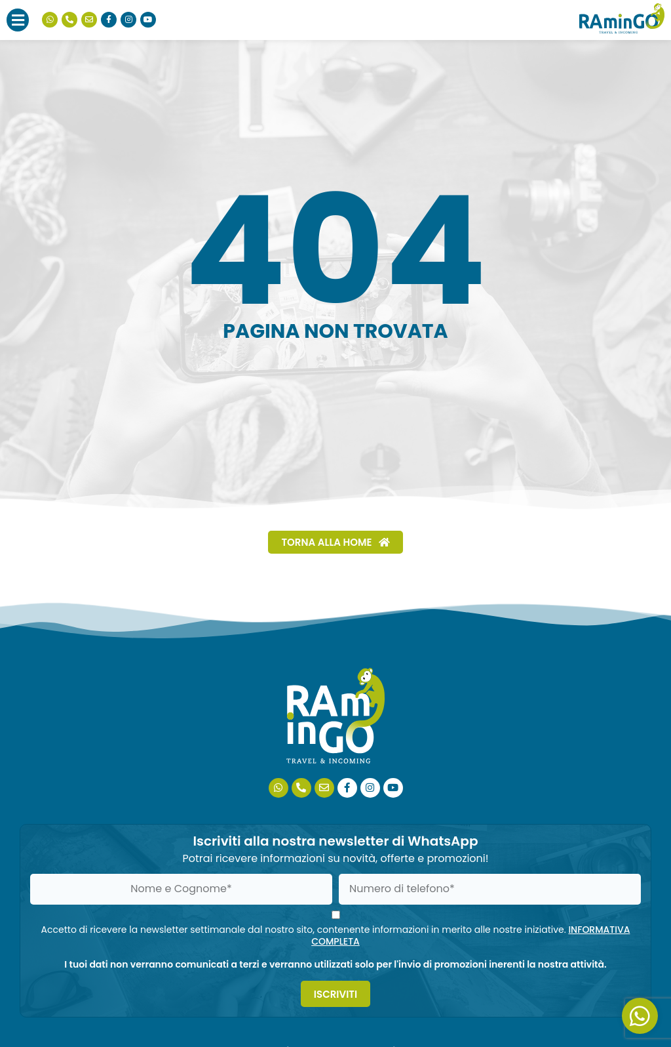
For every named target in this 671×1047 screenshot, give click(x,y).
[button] (18, 20)
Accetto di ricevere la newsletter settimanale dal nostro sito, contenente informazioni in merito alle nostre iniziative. (335, 935)
